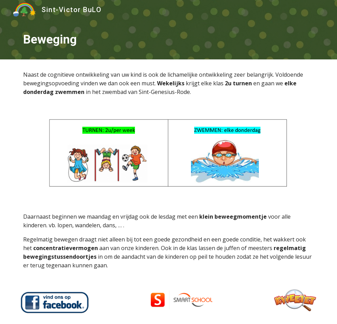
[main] (168, 39)
